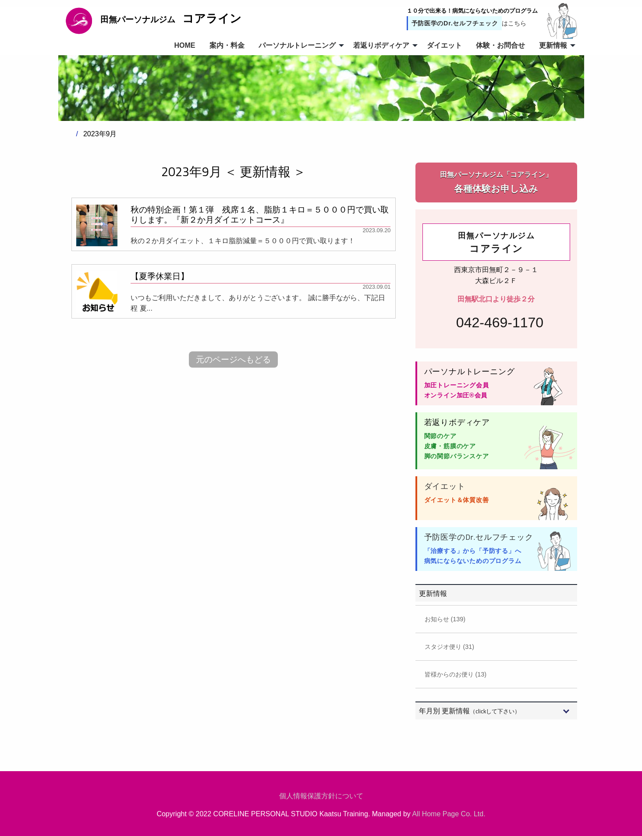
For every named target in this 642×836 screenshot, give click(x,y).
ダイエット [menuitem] (444, 45)
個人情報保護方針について (321, 796)
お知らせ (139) (445, 619)
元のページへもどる (233, 359)
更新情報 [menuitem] (553, 45)
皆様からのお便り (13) (456, 674)
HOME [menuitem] (184, 45)
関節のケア (440, 435)
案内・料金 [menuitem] (227, 45)
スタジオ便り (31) (450, 646)
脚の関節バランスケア (456, 456)
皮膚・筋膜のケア (450, 446)
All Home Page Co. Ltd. (448, 814)
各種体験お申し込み (496, 182)
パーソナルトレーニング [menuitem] (297, 45)
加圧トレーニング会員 (456, 385)
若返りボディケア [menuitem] (381, 45)
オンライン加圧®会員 (456, 395)
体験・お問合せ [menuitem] (500, 45)
